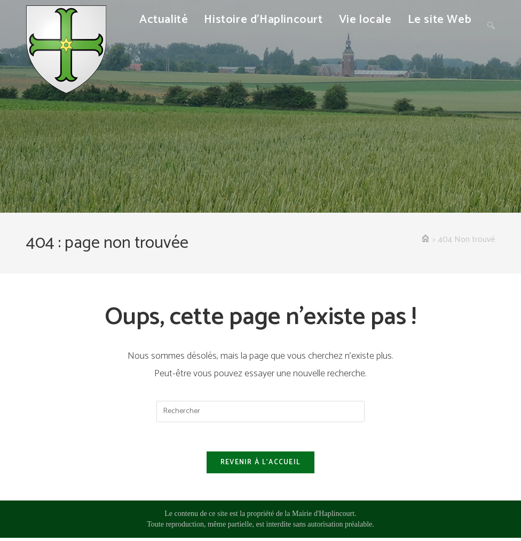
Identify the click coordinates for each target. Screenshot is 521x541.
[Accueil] (425, 240)
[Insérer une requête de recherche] (260, 411)
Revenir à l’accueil (260, 465)
